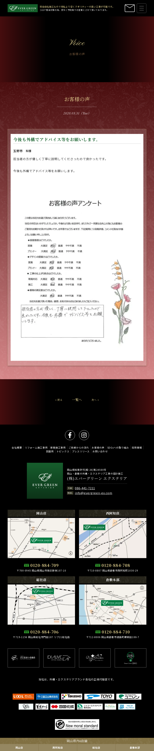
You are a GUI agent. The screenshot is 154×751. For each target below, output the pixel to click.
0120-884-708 (115, 565)
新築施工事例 (58, 447)
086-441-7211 (85, 488)
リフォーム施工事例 (36, 447)
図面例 (50, 451)
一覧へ (77, 403)
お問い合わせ (100, 451)
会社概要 (17, 447)
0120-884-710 (116, 632)
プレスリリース (81, 451)
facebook (70, 435)
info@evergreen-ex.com (93, 493)
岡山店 (19, 747)
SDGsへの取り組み (118, 447)
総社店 (96, 747)
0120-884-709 (44, 565)
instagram (84, 435)
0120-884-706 (44, 632)
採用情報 (137, 447)
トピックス (63, 451)
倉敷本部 (135, 747)
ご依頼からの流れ (79, 447)
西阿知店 (58, 747)
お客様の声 (98, 447)
